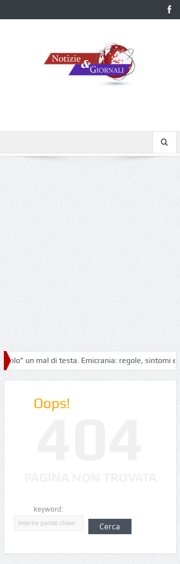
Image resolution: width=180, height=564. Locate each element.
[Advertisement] (90, 259)
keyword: (48, 509)
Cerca (109, 526)
